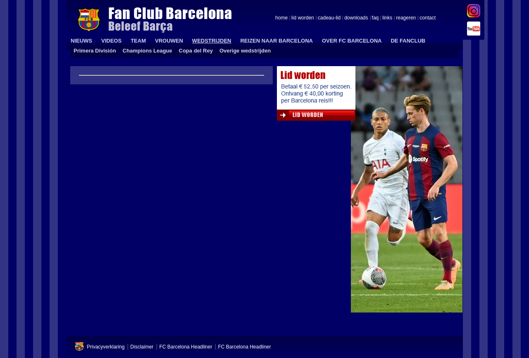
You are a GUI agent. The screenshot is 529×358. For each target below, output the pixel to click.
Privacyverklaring (105, 347)
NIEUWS (81, 41)
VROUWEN (169, 41)
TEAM (138, 41)
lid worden (302, 18)
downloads (356, 18)
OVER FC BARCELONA (351, 41)
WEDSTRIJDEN (211, 41)
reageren (406, 18)
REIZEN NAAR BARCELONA (276, 41)
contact (427, 18)
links (387, 18)
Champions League (147, 51)
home (281, 18)
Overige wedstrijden (245, 51)
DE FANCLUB (408, 41)
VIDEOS (111, 41)
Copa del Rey (196, 51)
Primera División (95, 51)
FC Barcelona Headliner (185, 347)
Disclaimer (141, 347)
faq (375, 18)
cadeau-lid (329, 18)
